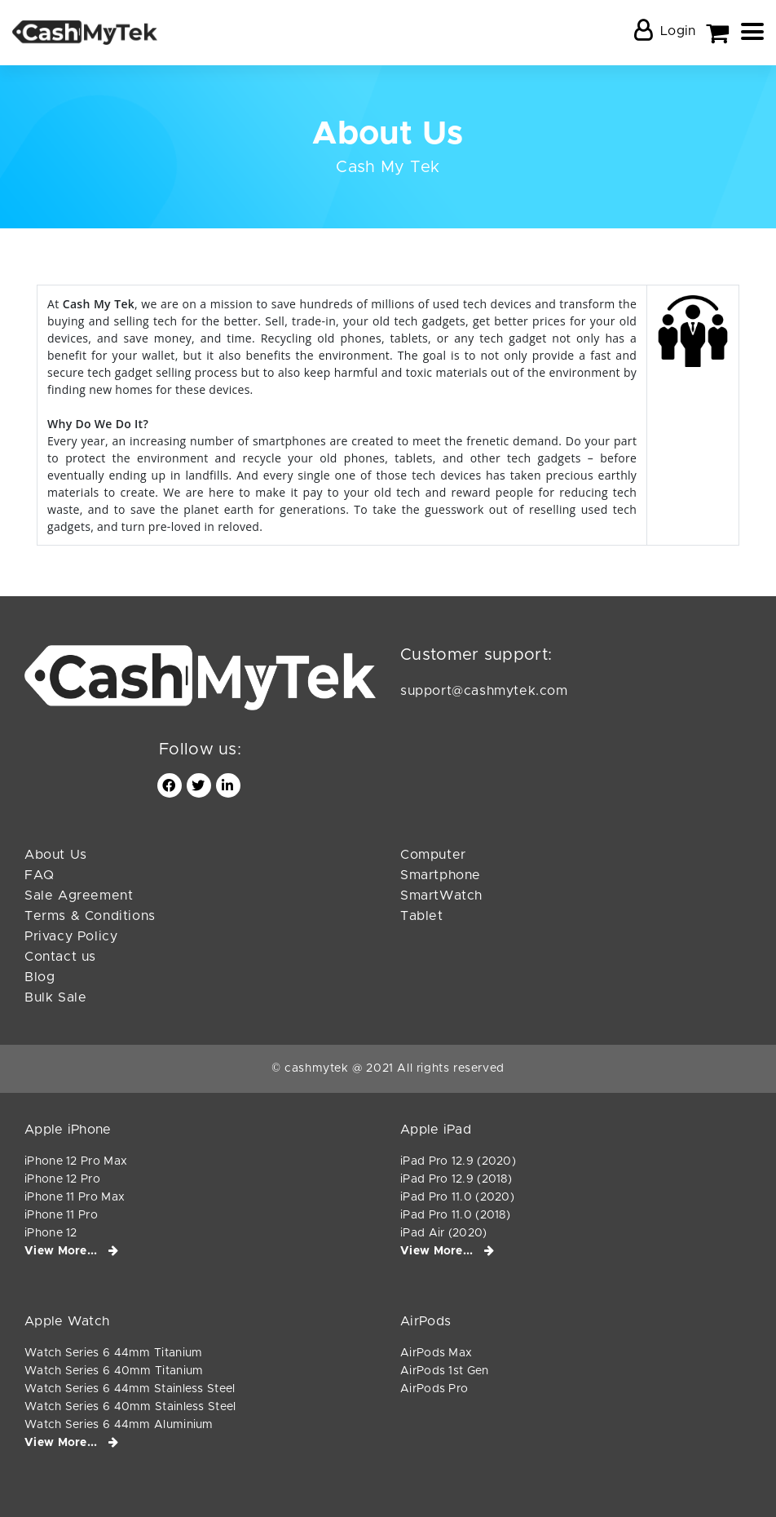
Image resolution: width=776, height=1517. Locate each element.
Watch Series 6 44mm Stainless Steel (130, 1389)
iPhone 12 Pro (62, 1179)
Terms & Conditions (90, 915)
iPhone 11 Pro (61, 1215)
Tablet (421, 915)
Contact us (60, 956)
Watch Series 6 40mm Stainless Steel (130, 1407)
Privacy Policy (70, 936)
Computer (433, 854)
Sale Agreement (78, 895)
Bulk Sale (55, 997)
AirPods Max (436, 1353)
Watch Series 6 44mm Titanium (113, 1353)
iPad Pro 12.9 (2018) (456, 1179)
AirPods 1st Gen (444, 1371)
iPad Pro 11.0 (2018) (455, 1215)
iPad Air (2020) (443, 1233)
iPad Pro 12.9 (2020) (458, 1161)
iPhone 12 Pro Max (75, 1161)
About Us (55, 854)
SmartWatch (441, 895)
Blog (39, 977)
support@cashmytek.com (484, 690)
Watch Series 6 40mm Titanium (113, 1371)
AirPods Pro (434, 1389)
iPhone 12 (50, 1233)
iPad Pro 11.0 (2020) (457, 1197)
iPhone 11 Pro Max (74, 1197)
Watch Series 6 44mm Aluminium (119, 1425)
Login (678, 31)
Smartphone (440, 875)
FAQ (39, 875)
